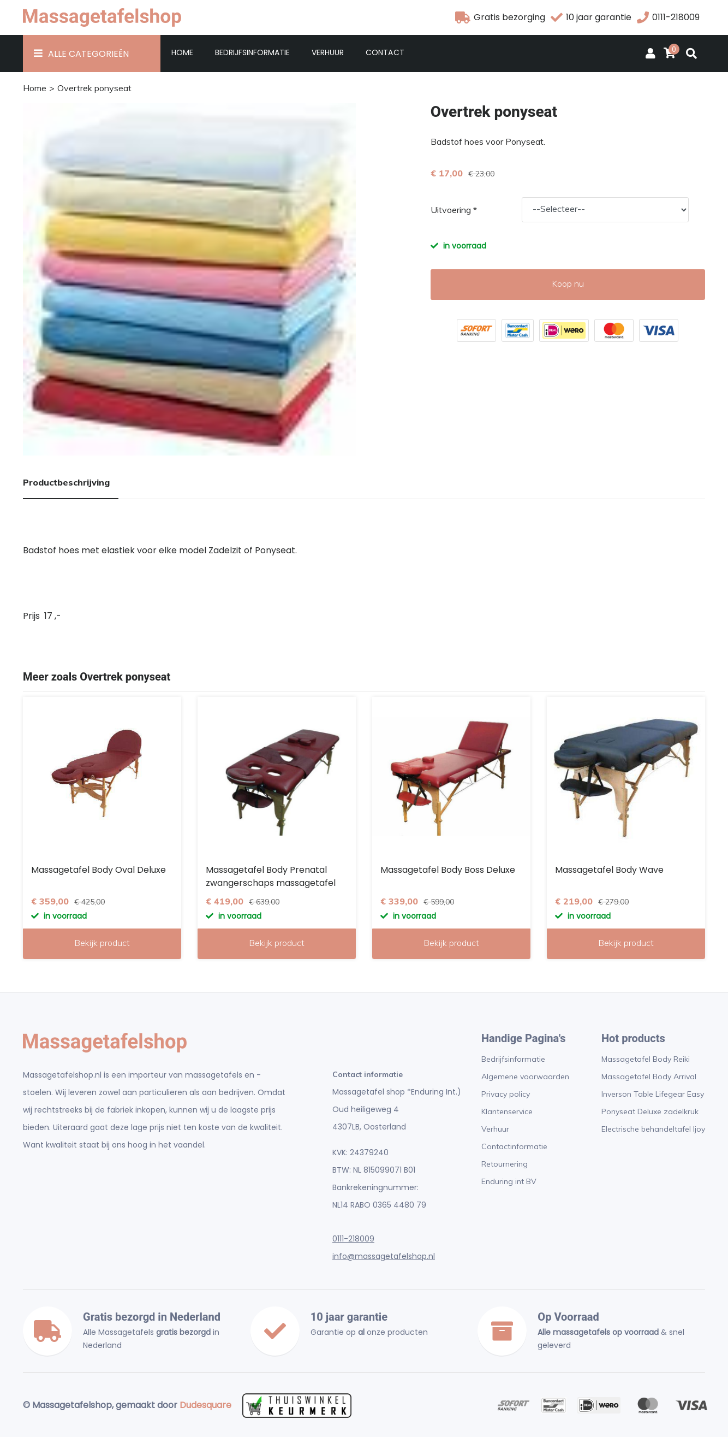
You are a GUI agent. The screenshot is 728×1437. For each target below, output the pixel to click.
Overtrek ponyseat (94, 87)
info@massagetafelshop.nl (383, 1256)
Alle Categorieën (88, 54)
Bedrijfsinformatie (252, 52)
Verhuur (328, 52)
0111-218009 (353, 1238)
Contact (385, 52)
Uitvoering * (454, 209)
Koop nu (568, 283)
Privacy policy (505, 1094)
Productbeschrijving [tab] (66, 482)
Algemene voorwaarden (525, 1076)
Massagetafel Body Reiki (645, 1059)
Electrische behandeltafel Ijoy (653, 1129)
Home (182, 52)
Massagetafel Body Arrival (648, 1076)
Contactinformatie (514, 1146)
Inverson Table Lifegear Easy (652, 1094)
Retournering (504, 1164)
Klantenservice (507, 1111)
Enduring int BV (508, 1181)
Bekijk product (102, 942)
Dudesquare (205, 1405)
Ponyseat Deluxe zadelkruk (650, 1111)
